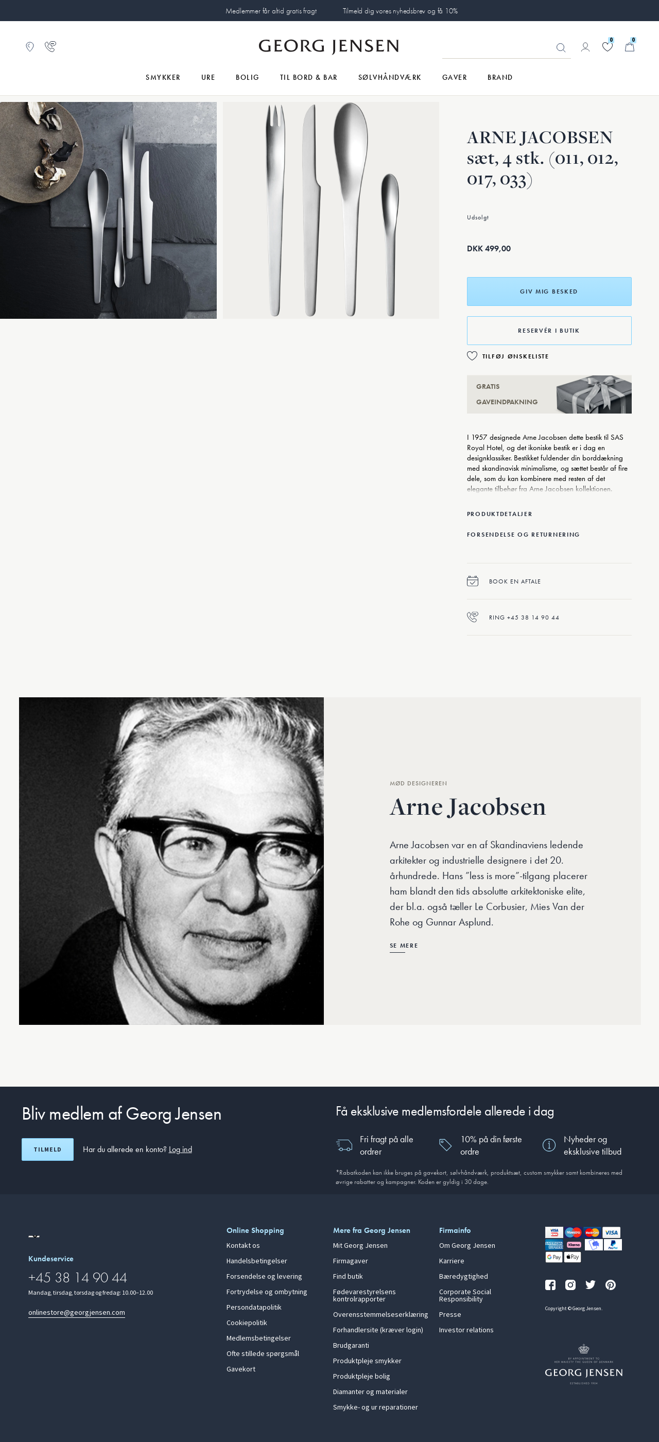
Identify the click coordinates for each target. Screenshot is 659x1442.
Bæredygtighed (463, 1276)
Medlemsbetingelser (259, 1338)
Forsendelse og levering (264, 1276)
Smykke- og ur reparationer (375, 1407)
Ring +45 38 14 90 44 (513, 617)
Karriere (451, 1261)
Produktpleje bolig (361, 1376)
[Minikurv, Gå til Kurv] (629, 47)
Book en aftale (504, 581)
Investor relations (466, 1330)
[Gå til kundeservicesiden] (50, 47)
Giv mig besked (549, 291)
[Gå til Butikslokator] (30, 47)
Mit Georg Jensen (360, 1245)
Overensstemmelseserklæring (380, 1314)
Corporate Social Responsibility (465, 1296)
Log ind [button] (180, 1149)
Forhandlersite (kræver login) (378, 1330)
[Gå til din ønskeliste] (607, 47)
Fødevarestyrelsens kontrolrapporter (364, 1296)
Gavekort (241, 1369)
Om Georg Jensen (467, 1245)
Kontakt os (243, 1245)
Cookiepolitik (247, 1323)
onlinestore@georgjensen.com (76, 1312)
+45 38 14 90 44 (77, 1277)
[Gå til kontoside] (585, 47)
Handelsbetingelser (257, 1261)
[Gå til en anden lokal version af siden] (34, 1236)
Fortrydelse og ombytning (267, 1292)
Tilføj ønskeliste (515, 356)
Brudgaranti (351, 1345)
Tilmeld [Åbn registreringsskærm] (47, 1149)
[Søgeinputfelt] (506, 47)
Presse (450, 1314)
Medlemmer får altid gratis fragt (271, 11)
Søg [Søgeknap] (561, 48)
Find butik (348, 1276)
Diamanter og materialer (370, 1392)
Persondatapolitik (254, 1307)
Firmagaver (350, 1261)
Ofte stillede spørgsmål (263, 1354)
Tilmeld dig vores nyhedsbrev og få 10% (400, 11)
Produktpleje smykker (367, 1361)
